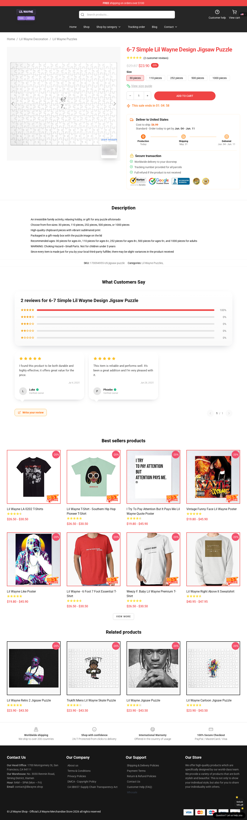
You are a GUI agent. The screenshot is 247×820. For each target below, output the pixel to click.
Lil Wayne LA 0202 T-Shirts (25, 509)
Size (129, 71)
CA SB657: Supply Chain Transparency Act (93, 786)
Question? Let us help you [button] (229, 815)
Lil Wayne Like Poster (21, 591)
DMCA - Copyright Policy (82, 781)
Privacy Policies (77, 776)
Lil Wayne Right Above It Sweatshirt (210, 591)
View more (123, 616)
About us (73, 765)
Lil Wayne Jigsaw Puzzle (143, 700)
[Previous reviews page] (210, 413)
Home (11, 39)
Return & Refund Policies (141, 776)
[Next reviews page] (229, 413)
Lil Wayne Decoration (33, 39)
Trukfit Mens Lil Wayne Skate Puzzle (91, 700)
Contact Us (133, 781)
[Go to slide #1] (53, 170)
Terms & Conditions (79, 770)
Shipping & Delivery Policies (143, 765)
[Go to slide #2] (73, 170)
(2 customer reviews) (155, 58)
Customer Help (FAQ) (139, 786)
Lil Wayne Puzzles (65, 39)
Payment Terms (136, 770)
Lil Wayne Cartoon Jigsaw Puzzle (208, 700)
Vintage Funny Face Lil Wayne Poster (211, 509)
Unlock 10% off (239, 803)
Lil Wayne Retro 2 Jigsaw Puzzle (29, 700)
